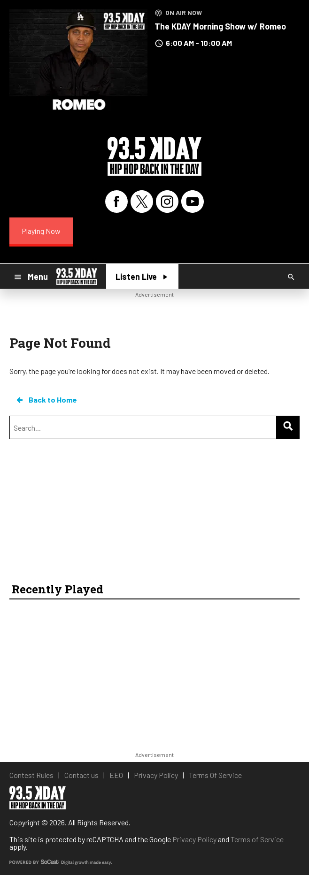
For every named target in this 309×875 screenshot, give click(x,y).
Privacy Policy (194, 839)
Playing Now (41, 230)
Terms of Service (257, 839)
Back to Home (46, 399)
